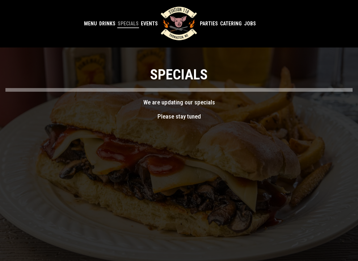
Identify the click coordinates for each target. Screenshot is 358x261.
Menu (90, 23)
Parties (209, 23)
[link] (179, 23)
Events (149, 23)
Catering (231, 23)
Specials (128, 23)
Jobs (250, 23)
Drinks (107, 23)
